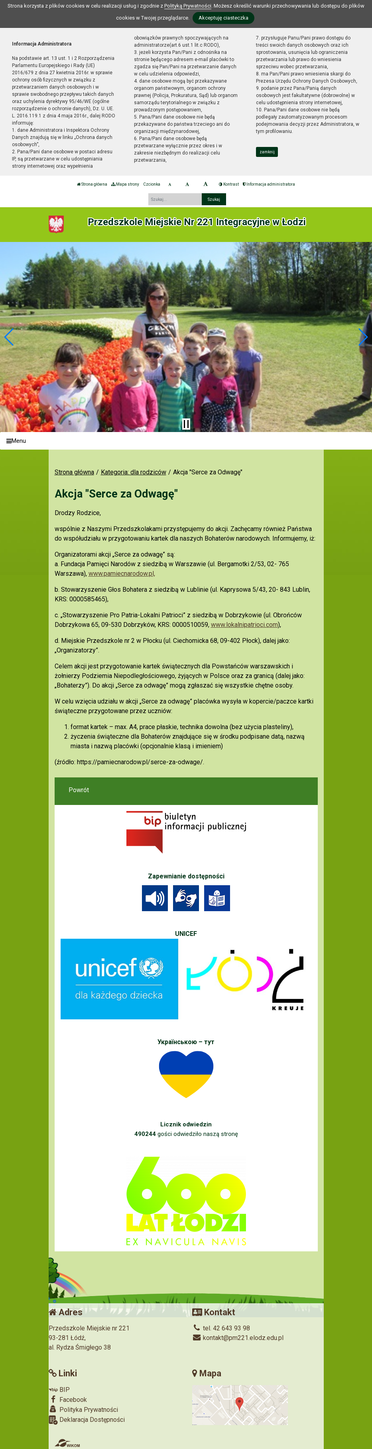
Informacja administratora (269, 184)
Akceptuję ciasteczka (223, 18)
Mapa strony (125, 184)
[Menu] (186, 441)
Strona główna (92, 184)
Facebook (68, 1399)
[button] (9, 337)
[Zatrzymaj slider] (186, 424)
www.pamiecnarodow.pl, (122, 573)
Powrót (79, 790)
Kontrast (229, 184)
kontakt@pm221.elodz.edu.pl (237, 1338)
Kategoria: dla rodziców (133, 472)
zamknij (267, 152)
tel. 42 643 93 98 (221, 1328)
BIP (59, 1389)
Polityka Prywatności (83, 1409)
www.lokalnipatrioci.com (244, 624)
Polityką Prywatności (187, 6)
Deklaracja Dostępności (87, 1420)
